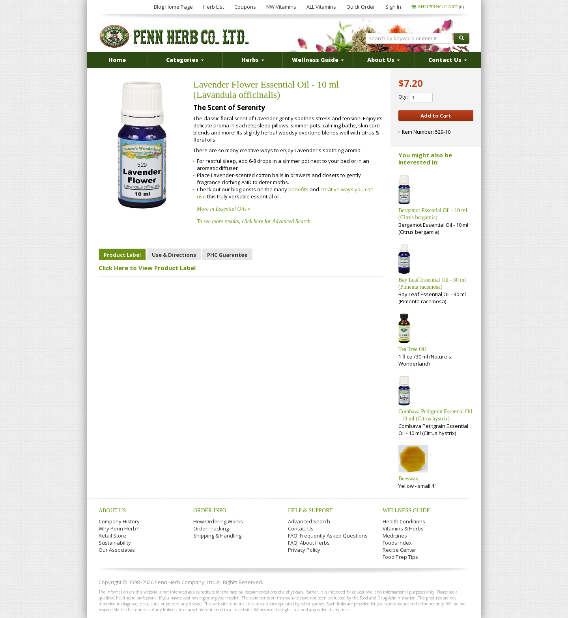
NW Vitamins (281, 6)
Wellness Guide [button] (318, 59)
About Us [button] (383, 59)
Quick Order (360, 6)
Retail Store (112, 535)
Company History (119, 521)
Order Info (209, 510)
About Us (112, 510)
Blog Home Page (173, 6)
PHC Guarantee (227, 254)
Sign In (393, 6)
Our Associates (117, 549)
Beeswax (408, 479)
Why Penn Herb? (118, 528)
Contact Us (301, 528)
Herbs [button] (252, 59)
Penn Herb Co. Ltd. (174, 36)
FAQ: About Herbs (309, 542)
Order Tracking (211, 528)
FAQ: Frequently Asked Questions (328, 535)
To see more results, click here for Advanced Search (253, 221)
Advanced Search (309, 521)
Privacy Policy (304, 549)
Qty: (415, 97)
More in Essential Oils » (223, 209)
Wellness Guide (406, 510)
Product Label (122, 254)
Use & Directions (174, 254)
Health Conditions (404, 521)
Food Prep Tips (400, 556)
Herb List (213, 6)
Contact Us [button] (447, 59)
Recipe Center (399, 549)
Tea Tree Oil (412, 349)
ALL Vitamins (321, 6)
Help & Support (310, 510)
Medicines (395, 535)
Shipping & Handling (217, 535)
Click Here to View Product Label (147, 268)
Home (117, 59)
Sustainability (115, 542)
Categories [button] (185, 59)
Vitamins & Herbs (403, 528)
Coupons (245, 6)
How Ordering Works (218, 521)
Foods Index (397, 542)
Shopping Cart (441, 6)
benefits (299, 189)
